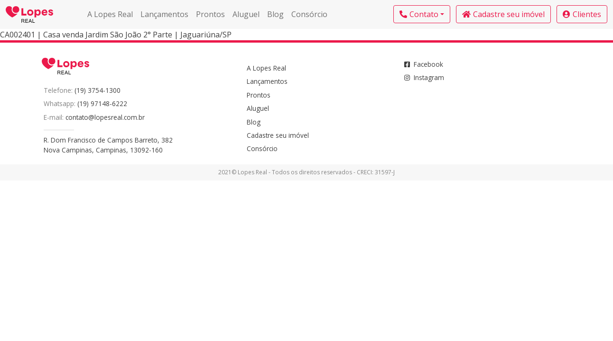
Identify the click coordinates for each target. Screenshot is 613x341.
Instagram (424, 77)
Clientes (582, 14)
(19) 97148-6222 (102, 103)
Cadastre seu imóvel (503, 14)
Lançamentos (164, 14)
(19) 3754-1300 (97, 90)
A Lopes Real (110, 14)
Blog (275, 14)
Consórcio (309, 14)
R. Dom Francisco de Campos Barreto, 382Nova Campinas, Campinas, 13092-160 (108, 144)
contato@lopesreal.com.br (105, 117)
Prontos (210, 14)
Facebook (423, 64)
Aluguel (246, 14)
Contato (418, 14)
